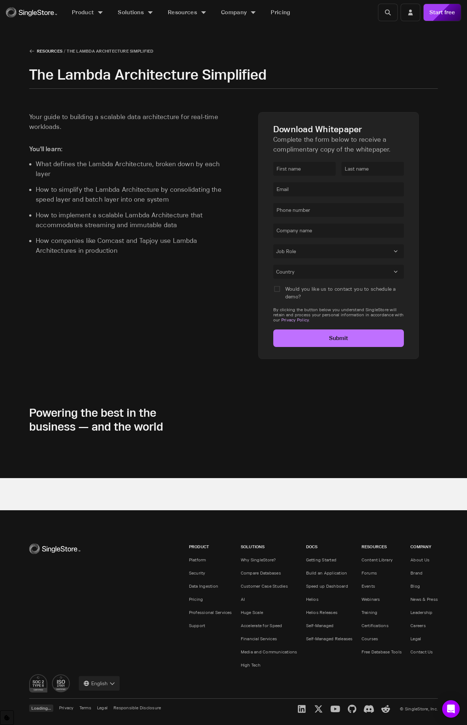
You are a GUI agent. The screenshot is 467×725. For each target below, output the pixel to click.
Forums (369, 573)
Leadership (421, 612)
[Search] (388, 12)
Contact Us (421, 652)
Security (197, 573)
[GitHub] (352, 709)
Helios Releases (322, 612)
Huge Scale (252, 612)
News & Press (424, 599)
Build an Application (326, 573)
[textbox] (304, 169)
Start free (442, 12)
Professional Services (210, 612)
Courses (370, 638)
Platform (197, 559)
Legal (415, 638)
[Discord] (368, 709)
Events (368, 586)
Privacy (66, 707)
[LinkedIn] (301, 709)
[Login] (410, 12)
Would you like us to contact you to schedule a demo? (340, 293)
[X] (318, 709)
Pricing (196, 599)
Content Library (377, 559)
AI (243, 599)
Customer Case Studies (264, 586)
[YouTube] (335, 709)
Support (197, 625)
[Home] (31, 12)
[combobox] (277, 252)
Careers (418, 625)
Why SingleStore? (258, 559)
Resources (49, 51)
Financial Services (259, 638)
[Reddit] (385, 709)
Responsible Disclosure (137, 707)
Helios (312, 599)
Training (370, 612)
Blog (415, 586)
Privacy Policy (295, 320)
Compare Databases (261, 573)
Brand (416, 573)
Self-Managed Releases (329, 638)
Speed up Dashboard (327, 586)
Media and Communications (269, 652)
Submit (338, 338)
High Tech (250, 665)
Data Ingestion (203, 586)
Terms (85, 707)
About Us (419, 559)
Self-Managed (320, 625)
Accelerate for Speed (261, 625)
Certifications (375, 625)
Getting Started (321, 559)
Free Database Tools (382, 652)
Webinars (371, 599)
